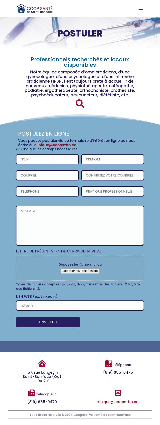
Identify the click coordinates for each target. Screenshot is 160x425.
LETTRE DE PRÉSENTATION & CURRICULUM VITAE (60, 251)
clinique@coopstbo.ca (117, 401)
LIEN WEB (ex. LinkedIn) (37, 296)
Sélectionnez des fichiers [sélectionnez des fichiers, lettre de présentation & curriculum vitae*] (79, 271)
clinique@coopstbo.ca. (56, 145)
